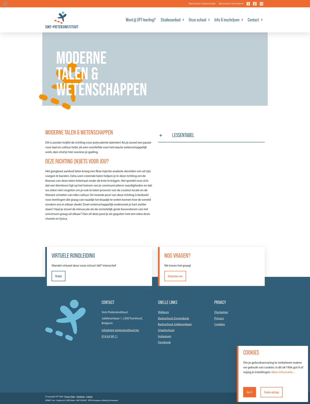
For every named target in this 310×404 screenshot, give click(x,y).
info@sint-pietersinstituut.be (120, 330)
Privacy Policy (69, 396)
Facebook (164, 342)
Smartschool (166, 330)
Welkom (163, 312)
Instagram (164, 336)
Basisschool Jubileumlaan (202, 3)
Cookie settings (271, 392)
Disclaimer (221, 312)
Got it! (249, 392)
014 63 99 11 (110, 336)
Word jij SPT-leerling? (141, 19)
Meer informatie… (283, 372)
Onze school (197, 19)
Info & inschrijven (227, 19)
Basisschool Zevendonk (231, 3)
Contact (253, 19)
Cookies (219, 324)
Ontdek (58, 276)
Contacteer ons (175, 276)
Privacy (219, 318)
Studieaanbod (171, 19)
